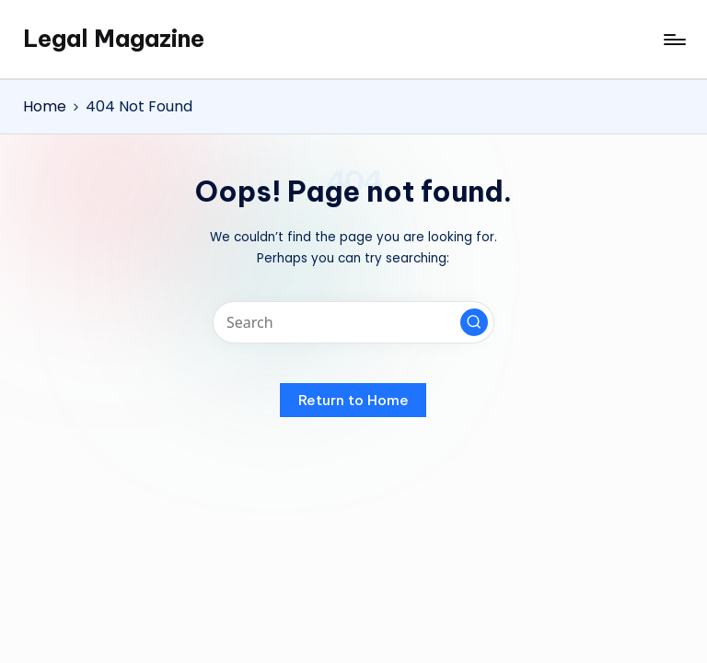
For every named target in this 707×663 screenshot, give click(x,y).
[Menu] (673, 39)
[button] (474, 322)
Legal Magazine (113, 38)
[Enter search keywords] (353, 322)
